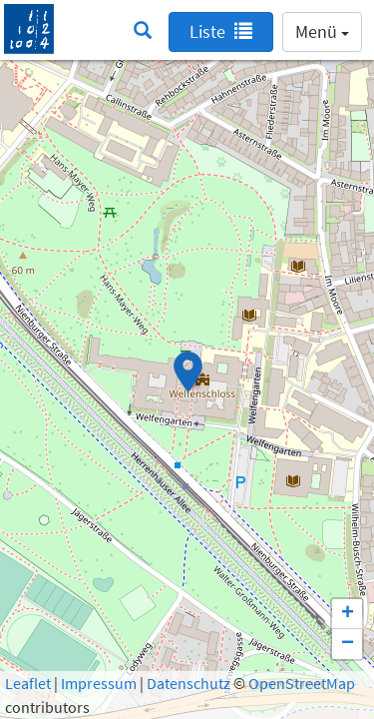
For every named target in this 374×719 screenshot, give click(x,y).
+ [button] (347, 614)
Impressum (99, 683)
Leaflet (28, 683)
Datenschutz (188, 683)
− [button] (347, 644)
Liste (220, 31)
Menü (322, 31)
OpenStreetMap (301, 683)
